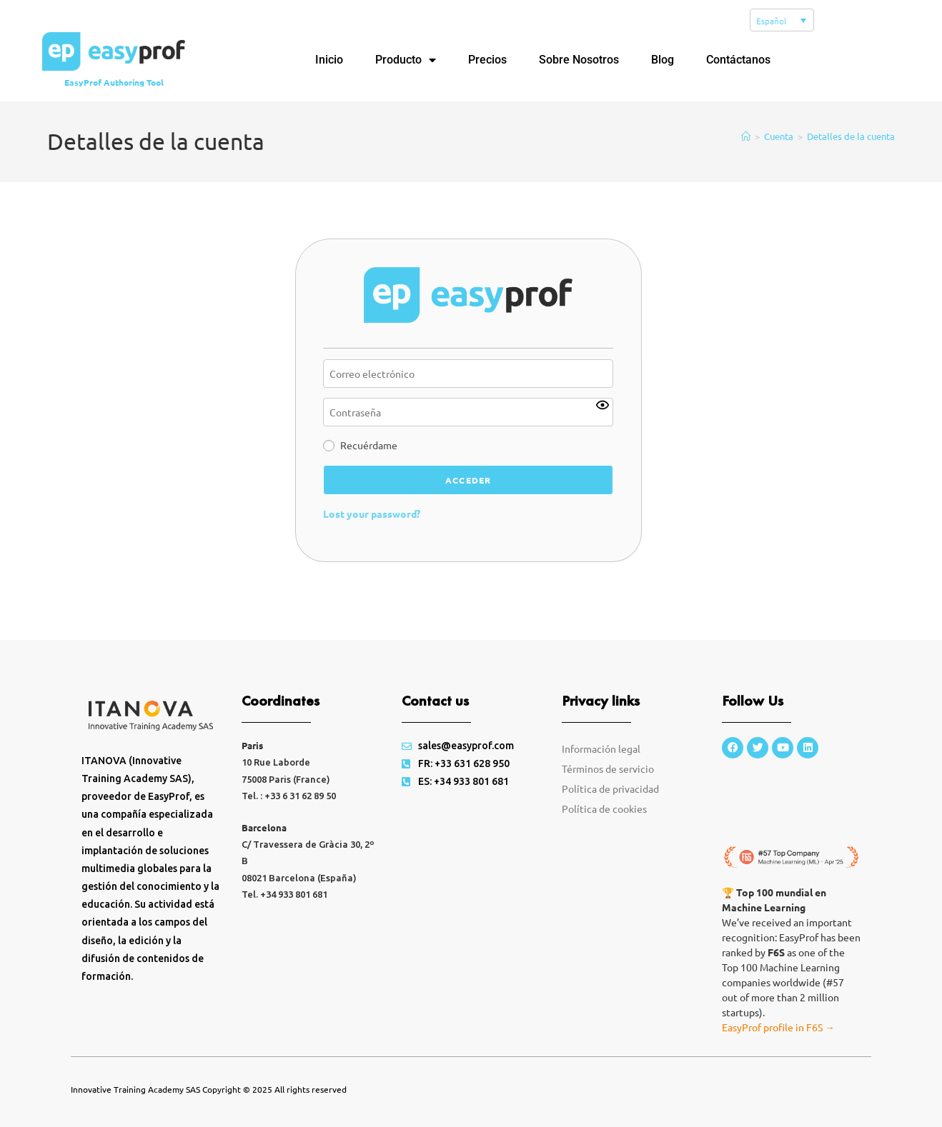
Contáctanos (738, 59)
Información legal (601, 766)
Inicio (329, 59)
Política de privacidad (610, 806)
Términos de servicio (608, 786)
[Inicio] (745, 154)
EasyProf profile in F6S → (778, 1044)
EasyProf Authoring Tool (114, 82)
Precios (487, 59)
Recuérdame (368, 462)
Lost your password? (371, 530)
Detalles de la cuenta (851, 154)
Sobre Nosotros (579, 59)
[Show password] (602, 422)
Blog (662, 59)
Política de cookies (604, 826)
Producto (405, 60)
